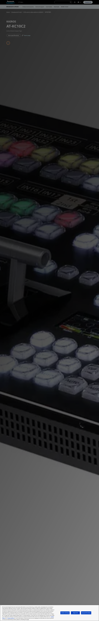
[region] (49, 613)
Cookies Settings (65, 612)
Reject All (75, 612)
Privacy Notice (10, 618)
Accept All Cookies (86, 612)
